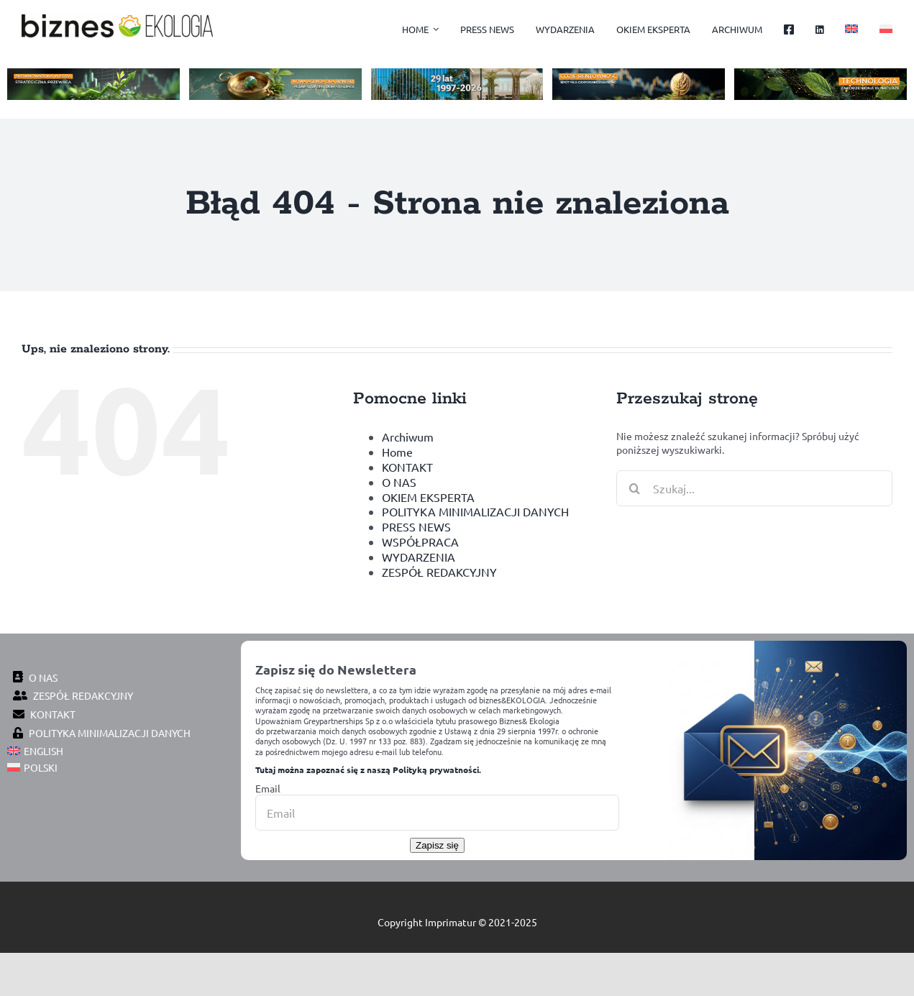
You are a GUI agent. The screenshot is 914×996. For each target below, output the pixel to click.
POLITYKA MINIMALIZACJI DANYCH (475, 511)
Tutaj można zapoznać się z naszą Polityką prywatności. (368, 769)
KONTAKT (407, 467)
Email (267, 788)
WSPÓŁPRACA (420, 541)
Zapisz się (437, 845)
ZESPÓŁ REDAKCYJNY (439, 572)
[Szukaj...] (754, 488)
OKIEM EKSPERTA (428, 497)
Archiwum (408, 436)
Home (397, 451)
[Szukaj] (634, 488)
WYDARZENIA (418, 556)
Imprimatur (450, 921)
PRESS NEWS (416, 526)
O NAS (399, 482)
